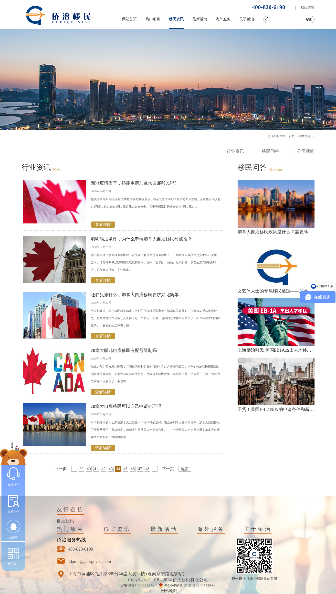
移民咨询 (308, 8)
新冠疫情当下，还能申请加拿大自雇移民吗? (133, 183)
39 (82, 469)
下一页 (168, 469)
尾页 (185, 469)
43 (111, 469)
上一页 (61, 469)
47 (140, 469)
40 (89, 469)
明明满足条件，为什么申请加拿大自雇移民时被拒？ (141, 238)
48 (147, 469)
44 (118, 469)
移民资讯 (305, 136)
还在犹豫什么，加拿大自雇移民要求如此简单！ (137, 294)
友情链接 (70, 509)
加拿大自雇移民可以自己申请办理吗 (126, 406)
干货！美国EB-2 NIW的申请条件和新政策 (278, 409)
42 (103, 469)
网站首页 (129, 19)
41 (96, 469)
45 (125, 469)
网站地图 (168, 591)
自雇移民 (65, 520)
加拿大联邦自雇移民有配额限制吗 (124, 350)
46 (133, 469)
